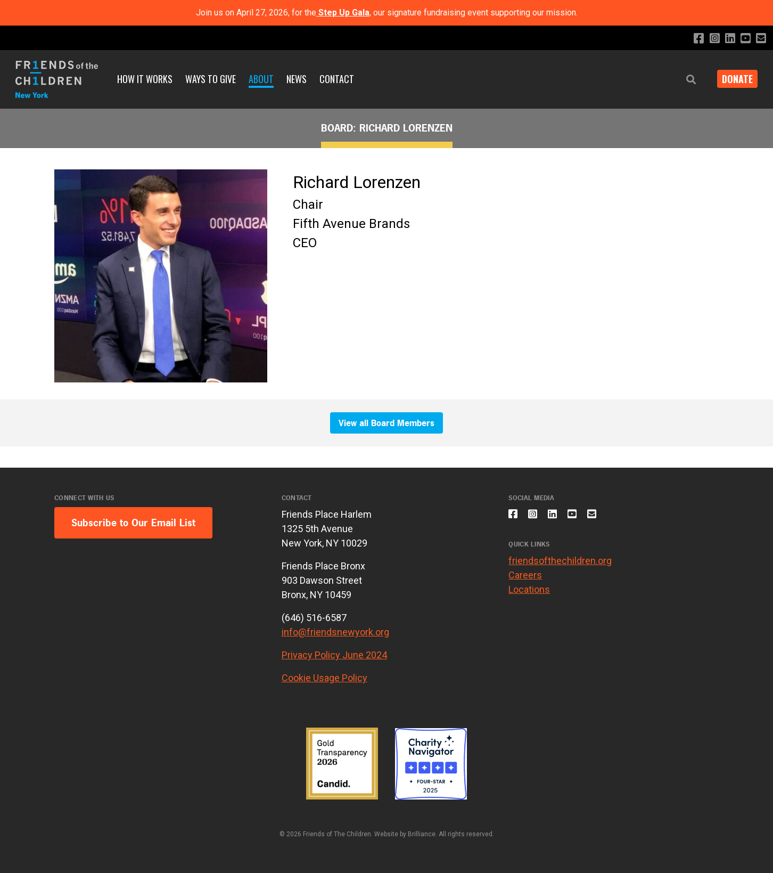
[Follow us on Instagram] (709, 38)
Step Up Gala (343, 12)
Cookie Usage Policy (324, 677)
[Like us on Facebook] (692, 38)
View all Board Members (386, 423)
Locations (529, 594)
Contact (336, 79)
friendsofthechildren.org (560, 566)
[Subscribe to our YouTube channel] (743, 38)
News (296, 79)
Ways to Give (210, 79)
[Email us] (760, 38)
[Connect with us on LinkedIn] (726, 38)
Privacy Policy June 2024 (334, 654)
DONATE (733, 79)
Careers (525, 580)
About (261, 79)
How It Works (144, 79)
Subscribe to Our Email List (133, 522)
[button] (683, 79)
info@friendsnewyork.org (335, 632)
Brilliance (421, 834)
